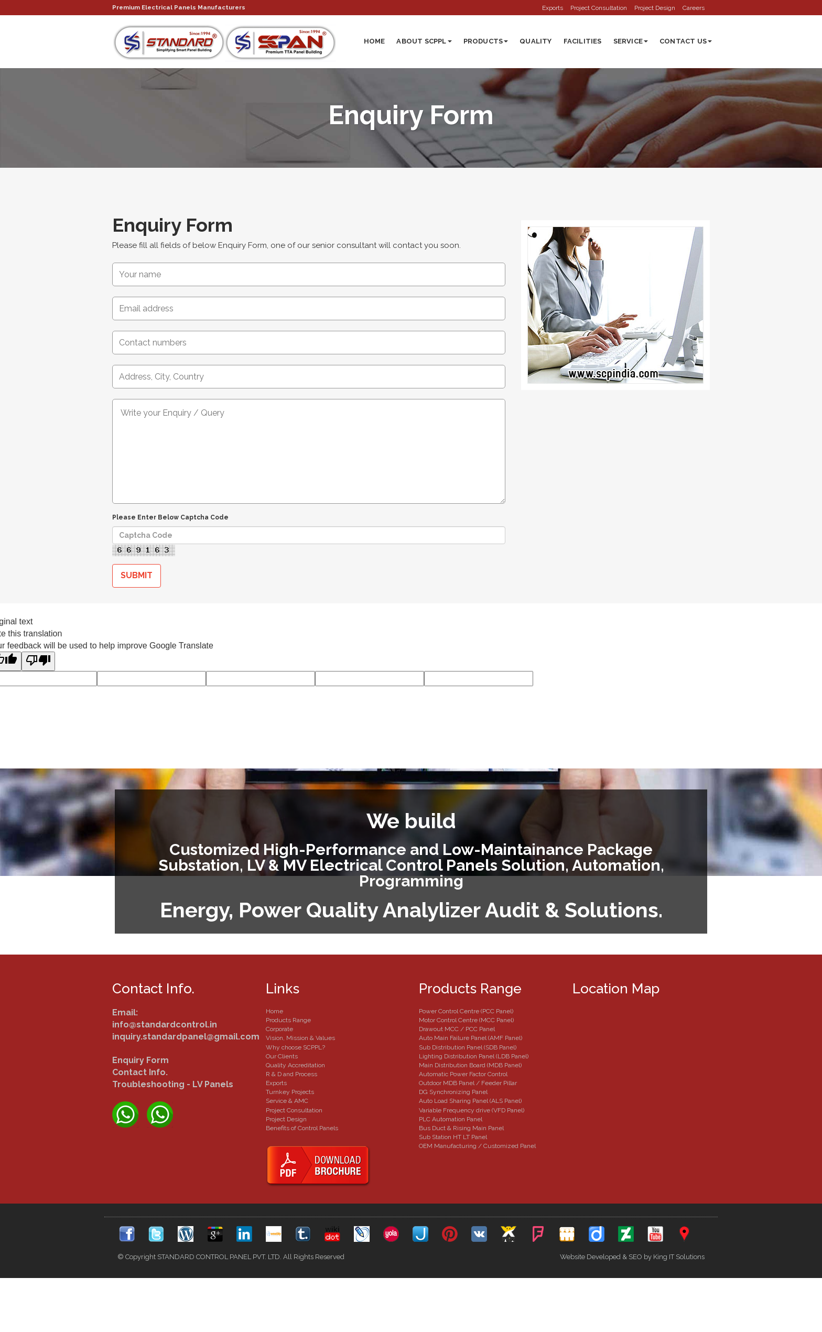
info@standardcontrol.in (164, 1025)
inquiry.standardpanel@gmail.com (185, 1037)
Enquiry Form (175, 225)
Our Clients (282, 1056)
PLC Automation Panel (450, 1119)
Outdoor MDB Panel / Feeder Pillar (468, 1083)
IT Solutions (687, 1257)
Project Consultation (598, 8)
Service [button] (630, 41)
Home (374, 41)
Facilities (583, 41)
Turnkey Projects (290, 1092)
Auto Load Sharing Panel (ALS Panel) (470, 1101)
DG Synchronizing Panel (453, 1092)
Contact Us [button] (685, 41)
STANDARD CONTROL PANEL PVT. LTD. (219, 1257)
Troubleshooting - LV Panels (172, 1085)
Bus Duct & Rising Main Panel (461, 1128)
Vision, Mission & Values (300, 1038)
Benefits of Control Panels (302, 1128)
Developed (604, 1257)
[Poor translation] (38, 662)
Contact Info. (140, 1073)
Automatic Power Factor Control (463, 1074)
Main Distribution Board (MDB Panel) (470, 1065)
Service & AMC (287, 1101)
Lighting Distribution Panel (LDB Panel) (473, 1056)
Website (572, 1257)
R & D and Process (291, 1074)
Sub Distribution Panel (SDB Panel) (467, 1048)
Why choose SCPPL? (295, 1048)
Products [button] (486, 41)
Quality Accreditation (295, 1065)
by (648, 1257)
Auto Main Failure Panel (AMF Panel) (470, 1038)
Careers (694, 8)
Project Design (654, 8)
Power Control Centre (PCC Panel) (466, 1011)
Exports (552, 8)
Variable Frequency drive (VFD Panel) (471, 1110)
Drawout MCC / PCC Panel (457, 1029)
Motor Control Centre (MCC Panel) (466, 1020)
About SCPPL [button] (423, 41)
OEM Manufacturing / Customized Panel (477, 1146)
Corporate (279, 1029)
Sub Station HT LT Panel (453, 1137)
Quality (535, 41)
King (660, 1257)
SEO (635, 1257)
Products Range (288, 1020)
